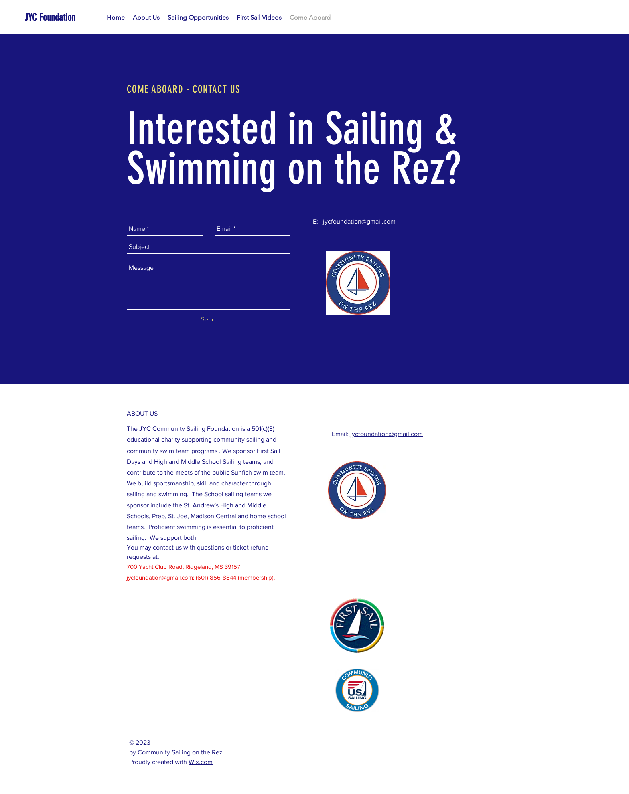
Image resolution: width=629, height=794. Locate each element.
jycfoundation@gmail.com (359, 221)
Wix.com (201, 761)
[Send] (208, 319)
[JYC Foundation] (62, 17)
